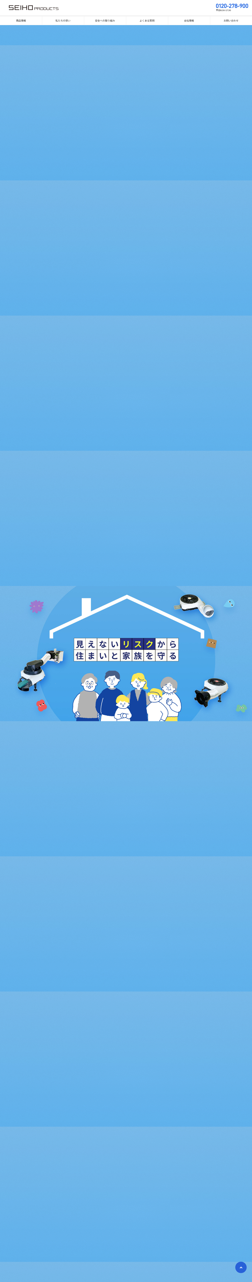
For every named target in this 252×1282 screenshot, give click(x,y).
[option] (126, 653)
